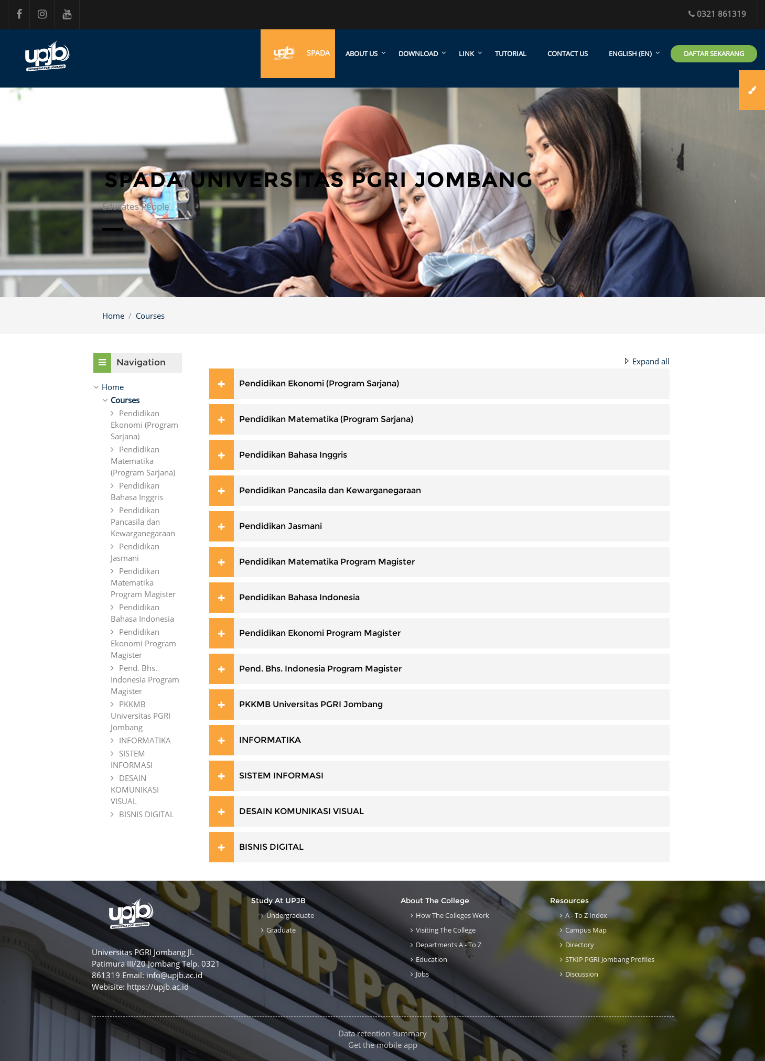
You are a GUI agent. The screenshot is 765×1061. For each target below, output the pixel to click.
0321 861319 (717, 13)
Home (113, 315)
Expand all (651, 361)
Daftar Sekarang (714, 53)
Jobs (422, 974)
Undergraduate (290, 915)
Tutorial (510, 54)
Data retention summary (382, 1033)
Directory (579, 944)
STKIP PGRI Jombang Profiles (609, 959)
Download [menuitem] (418, 54)
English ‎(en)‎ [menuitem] (630, 54)
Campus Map (586, 930)
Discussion (581, 974)
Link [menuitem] (466, 54)
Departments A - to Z (448, 944)
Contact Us (567, 54)
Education (431, 959)
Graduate (281, 930)
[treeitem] (137, 387)
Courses (150, 315)
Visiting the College (446, 930)
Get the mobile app (382, 1045)
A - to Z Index (586, 915)
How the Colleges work (452, 915)
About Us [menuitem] (362, 54)
